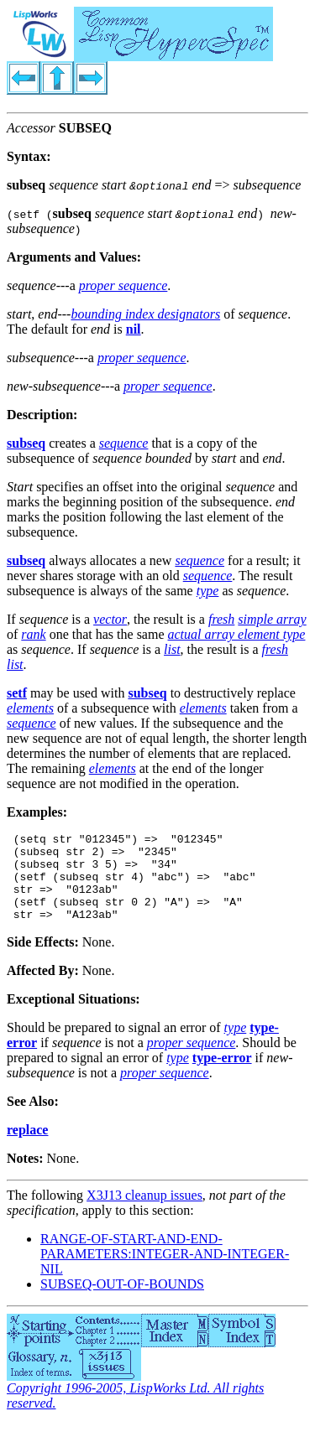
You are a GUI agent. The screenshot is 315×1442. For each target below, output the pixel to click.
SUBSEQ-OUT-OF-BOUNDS (122, 1301)
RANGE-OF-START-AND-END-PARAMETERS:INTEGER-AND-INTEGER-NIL (164, 1271)
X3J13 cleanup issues (144, 1213)
